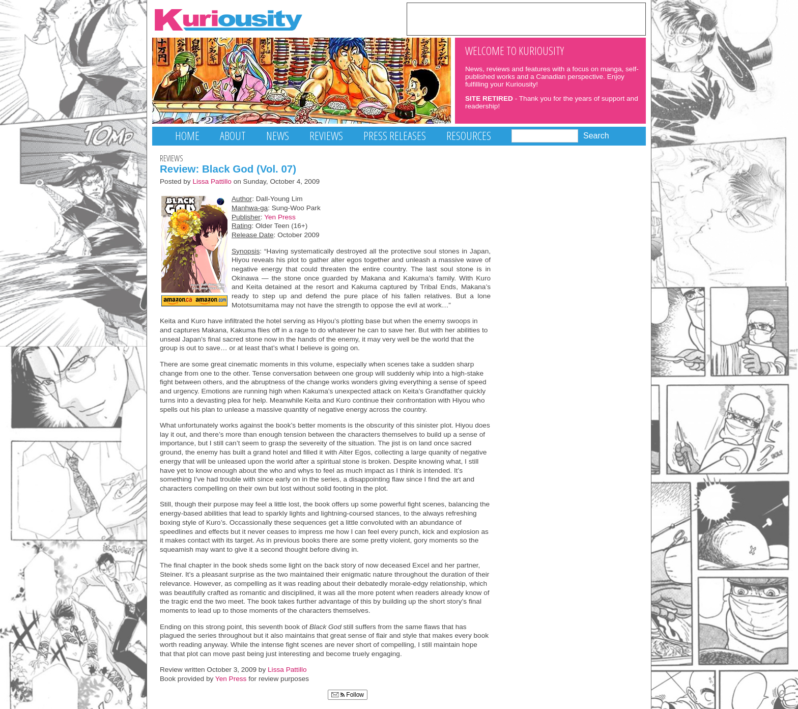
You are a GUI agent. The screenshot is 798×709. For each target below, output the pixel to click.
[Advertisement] (526, 18)
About (233, 136)
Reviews (326, 136)
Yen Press (280, 217)
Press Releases (394, 136)
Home (187, 136)
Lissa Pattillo (212, 181)
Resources (468, 136)
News (277, 136)
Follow (347, 694)
